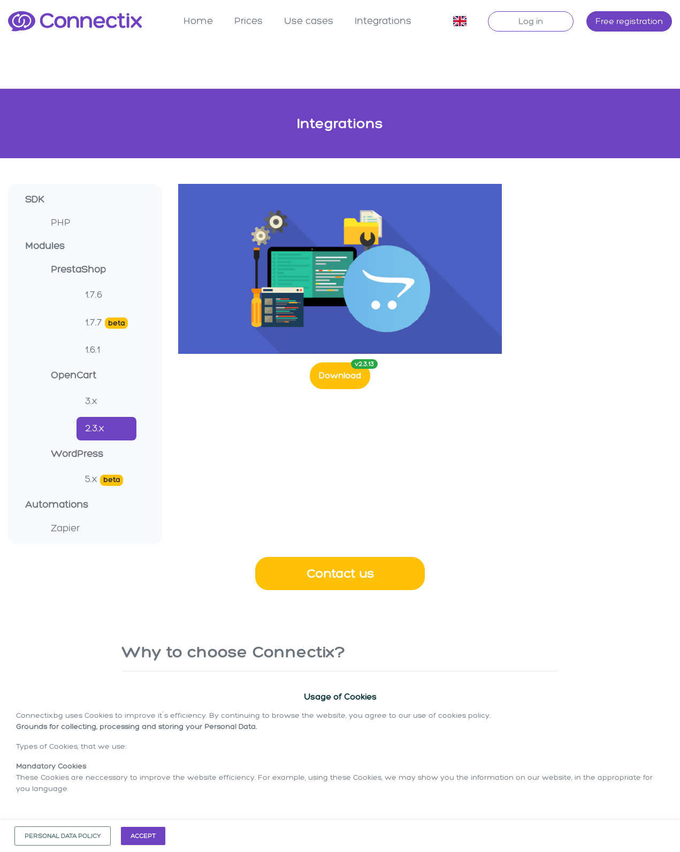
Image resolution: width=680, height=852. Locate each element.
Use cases (308, 21)
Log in (530, 21)
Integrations (383, 21)
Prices (248, 21)
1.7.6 (93, 293)
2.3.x (94, 427)
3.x (91, 400)
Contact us (340, 572)
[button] (460, 21)
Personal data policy (63, 836)
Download (344, 370)
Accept (143, 836)
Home (198, 21)
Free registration (629, 21)
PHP (61, 221)
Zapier (65, 527)
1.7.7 (106, 321)
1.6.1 (92, 348)
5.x (104, 479)
